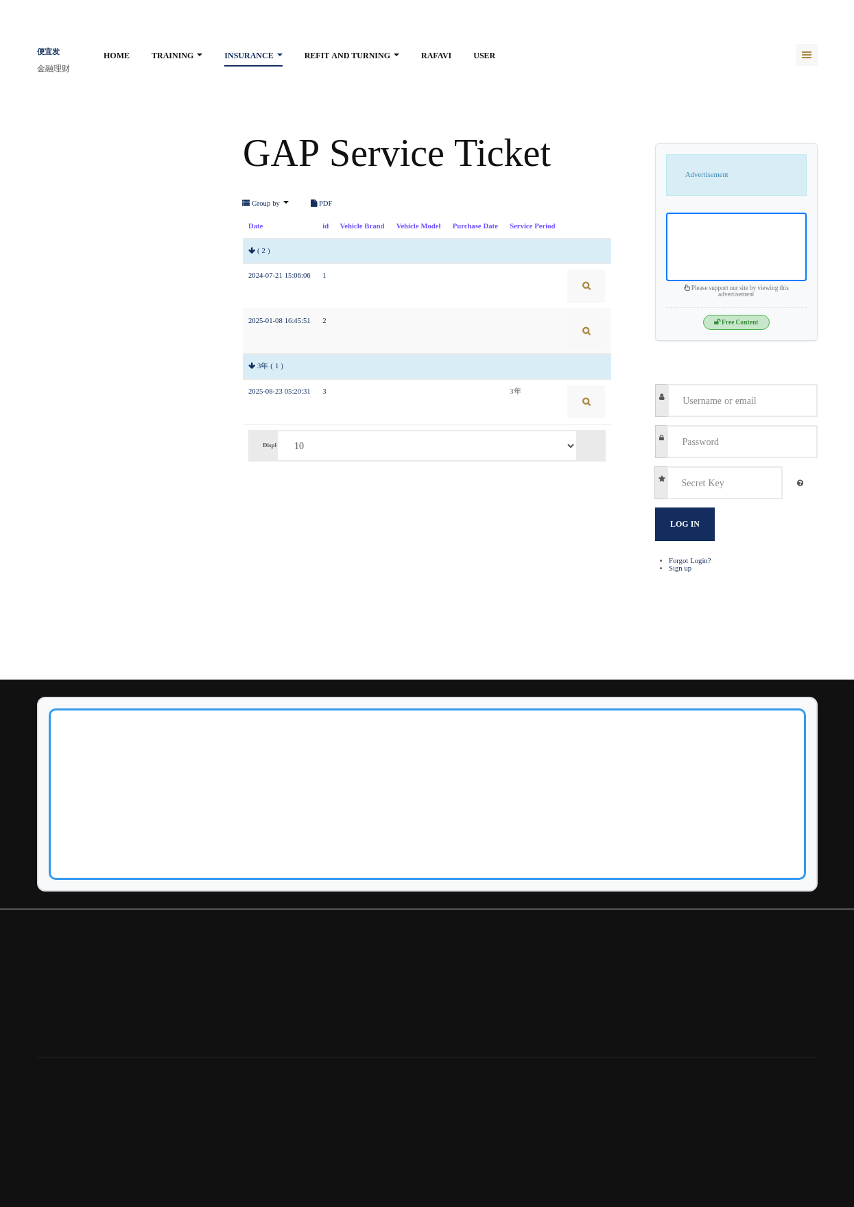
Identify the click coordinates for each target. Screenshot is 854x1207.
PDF (322, 204)
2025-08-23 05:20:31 (279, 391)
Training (177, 55)
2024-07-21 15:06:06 (279, 275)
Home (117, 55)
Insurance (253, 55)
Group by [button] (265, 204)
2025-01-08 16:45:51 (279, 320)
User (484, 55)
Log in (685, 524)
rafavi (436, 55)
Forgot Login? (690, 560)
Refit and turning (352, 55)
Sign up (680, 568)
